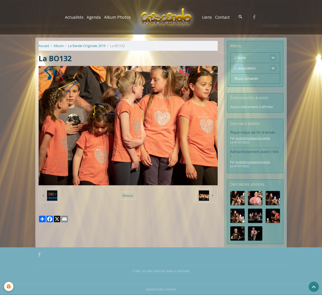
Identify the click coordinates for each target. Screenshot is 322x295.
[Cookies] (8, 286)
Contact (222, 17)
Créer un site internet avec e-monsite (161, 271)
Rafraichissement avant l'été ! (254, 153)
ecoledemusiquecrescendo (252, 138)
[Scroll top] (314, 287)
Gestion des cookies (161, 289)
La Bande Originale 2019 (87, 46)
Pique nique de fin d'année (252, 132)
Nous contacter (246, 78)
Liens (207, 17)
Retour (128, 195)
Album (58, 46)
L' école (240, 57)
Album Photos (117, 17)
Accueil (44, 46)
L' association (245, 68)
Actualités (74, 17)
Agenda (94, 17)
